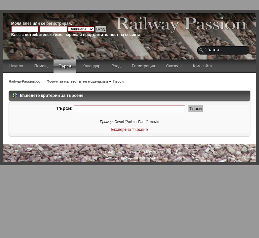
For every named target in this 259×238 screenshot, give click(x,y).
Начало (16, 66)
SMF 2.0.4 (108, 151)
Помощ (41, 66)
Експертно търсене (129, 129)
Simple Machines (151, 151)
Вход (116, 66)
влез (26, 23)
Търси (65, 66)
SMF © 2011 (127, 151)
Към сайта (202, 66)
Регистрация (143, 66)
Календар (91, 66)
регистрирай (58, 23)
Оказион (174, 66)
